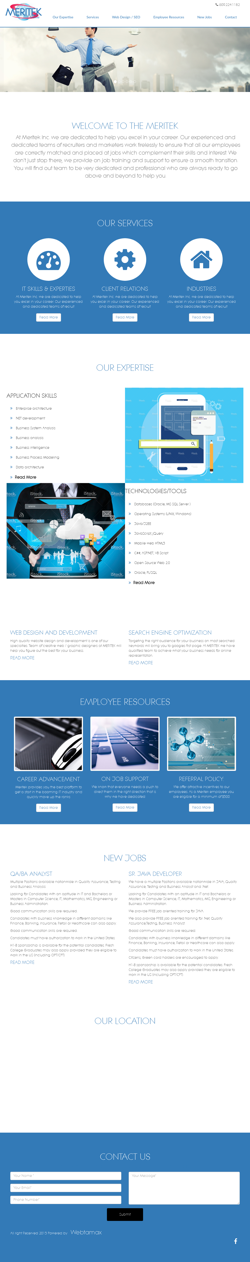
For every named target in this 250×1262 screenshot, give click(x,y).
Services (92, 17)
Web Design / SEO (126, 17)
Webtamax (86, 1232)
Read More (48, 317)
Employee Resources (168, 17)
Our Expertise (63, 17)
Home (34, 17)
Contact (231, 17)
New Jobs (204, 17)
